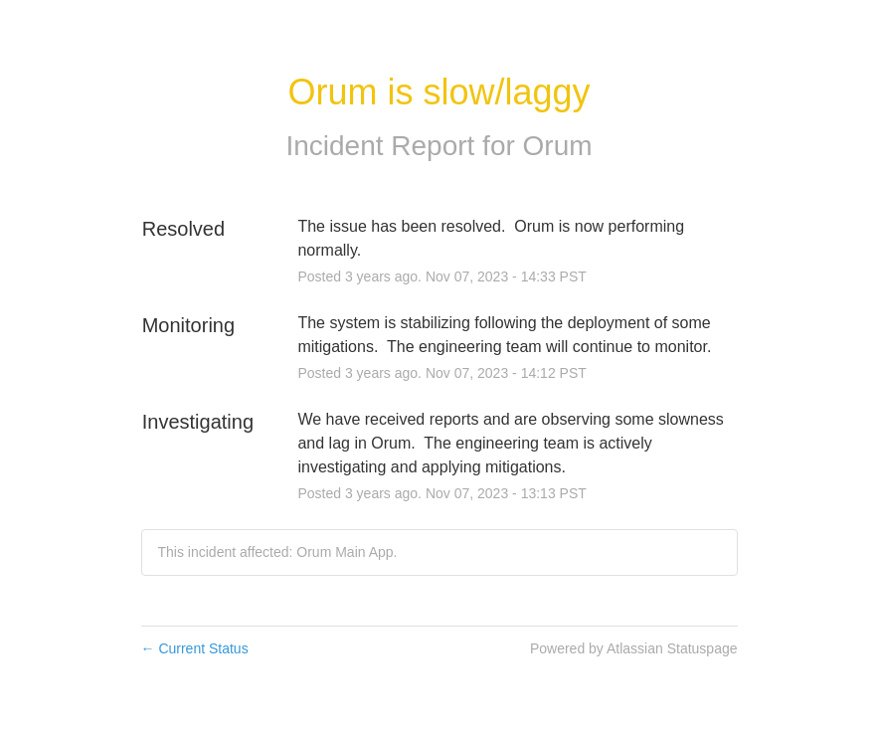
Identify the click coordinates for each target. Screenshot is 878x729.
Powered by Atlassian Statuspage (634, 648)
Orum (558, 145)
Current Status (195, 648)
